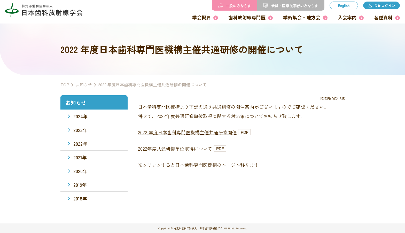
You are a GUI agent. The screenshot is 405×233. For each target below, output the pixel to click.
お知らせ (83, 84)
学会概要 (201, 17)
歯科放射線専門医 (247, 17)
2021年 (80, 157)
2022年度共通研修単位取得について (175, 148)
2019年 (80, 184)
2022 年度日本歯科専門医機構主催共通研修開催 (187, 132)
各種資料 (383, 17)
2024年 (80, 116)
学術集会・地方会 (301, 17)
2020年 (80, 171)
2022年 (80, 143)
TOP (64, 84)
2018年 (80, 198)
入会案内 (347, 17)
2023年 (80, 130)
